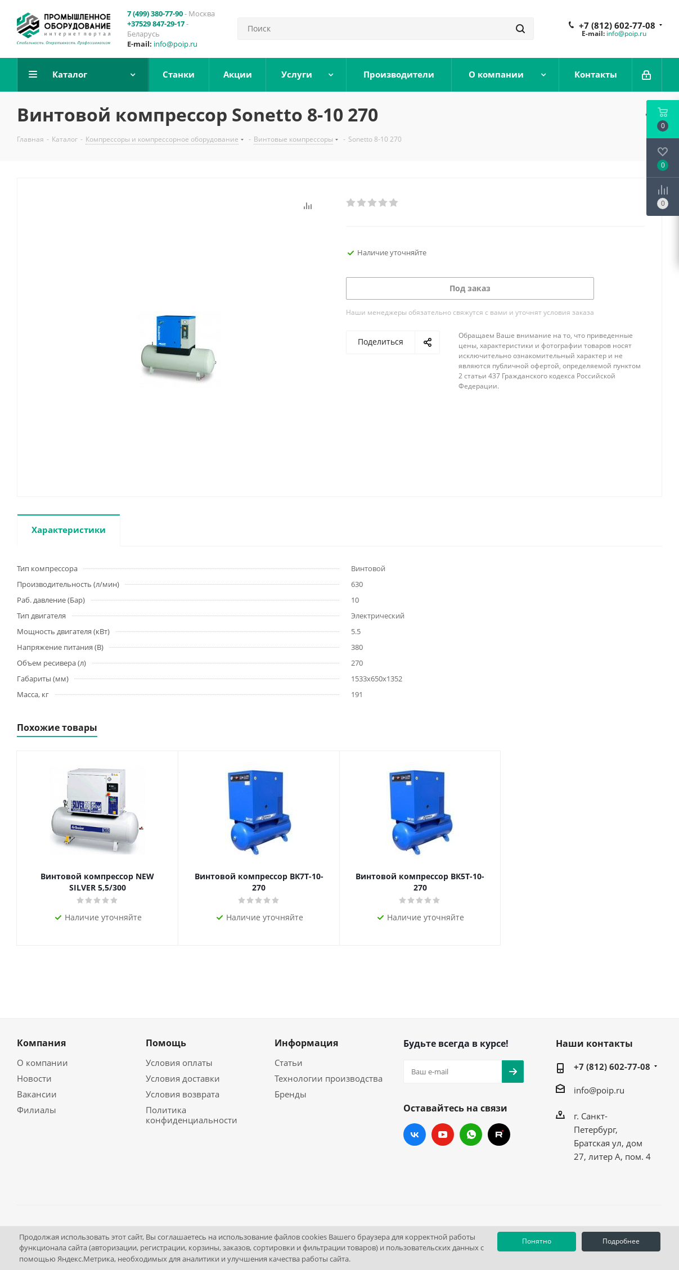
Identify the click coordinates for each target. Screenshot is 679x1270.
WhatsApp (471, 1134)
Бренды (291, 1094)
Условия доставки (183, 1078)
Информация (306, 1043)
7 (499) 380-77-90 (155, 13)
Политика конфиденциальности (191, 1115)
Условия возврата (182, 1094)
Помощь (166, 1043)
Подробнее (621, 1241)
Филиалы (36, 1109)
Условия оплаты (179, 1062)
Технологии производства (329, 1078)
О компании (42, 1062)
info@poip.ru (175, 44)
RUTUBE (499, 1134)
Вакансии (37, 1094)
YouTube (442, 1134)
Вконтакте (414, 1134)
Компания (41, 1043)
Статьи (289, 1062)
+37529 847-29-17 (156, 24)
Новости (34, 1078)
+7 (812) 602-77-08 (617, 25)
